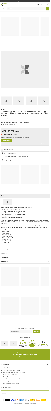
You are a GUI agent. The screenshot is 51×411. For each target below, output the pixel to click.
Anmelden (36, 331)
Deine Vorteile (25, 364)
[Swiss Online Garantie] (4, 343)
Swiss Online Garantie (9, 149)
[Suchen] (47, 8)
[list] (25, 30)
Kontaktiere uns (25, 393)
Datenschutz (33, 403)
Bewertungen (25, 253)
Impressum (26, 403)
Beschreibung (25, 196)
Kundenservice (25, 388)
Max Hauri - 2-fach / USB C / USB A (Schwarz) (9, 124)
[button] (3, 9)
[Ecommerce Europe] (13, 343)
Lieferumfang (25, 249)
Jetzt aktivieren (6, 140)
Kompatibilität (25, 261)
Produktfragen (25, 257)
